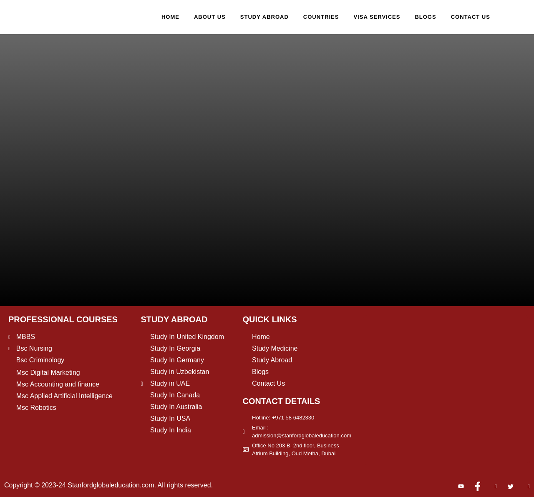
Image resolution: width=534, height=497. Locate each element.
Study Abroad (264, 17)
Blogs (425, 17)
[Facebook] (474, 486)
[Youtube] (457, 486)
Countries (321, 17)
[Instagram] (490, 486)
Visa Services (376, 17)
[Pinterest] (523, 486)
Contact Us (470, 17)
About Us (210, 17)
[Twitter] (507, 486)
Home (170, 17)
